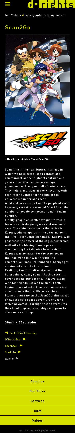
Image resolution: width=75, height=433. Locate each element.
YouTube (10, 352)
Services (37, 401)
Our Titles (37, 391)
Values (37, 420)
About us (38, 381)
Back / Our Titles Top (22, 333)
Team (38, 410)
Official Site (12, 339)
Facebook (11, 345)
